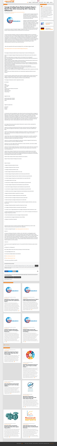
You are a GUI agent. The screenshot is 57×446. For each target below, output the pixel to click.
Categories (30, 2)
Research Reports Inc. (26, 424)
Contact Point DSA (41, 443)
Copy (36, 265)
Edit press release (17, 277)
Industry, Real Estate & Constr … (12, 349)
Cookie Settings (51, 443)
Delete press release (8, 277)
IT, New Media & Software (29, 362)
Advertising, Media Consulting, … (12, 297)
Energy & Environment (10, 381)
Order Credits (41, 2)
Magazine (48, 2)
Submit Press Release (35, 2)
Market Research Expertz (7, 424)
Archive (45, 2)
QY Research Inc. (6, 328)
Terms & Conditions (35, 443)
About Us (51, 2)
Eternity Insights (6, 350)
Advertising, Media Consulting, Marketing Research (18, 12)
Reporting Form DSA (46, 443)
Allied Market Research (7, 382)
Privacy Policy (30, 443)
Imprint (27, 443)
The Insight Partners (25, 363)
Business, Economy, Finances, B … (30, 423)
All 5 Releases (6, 344)
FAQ (25, 443)
